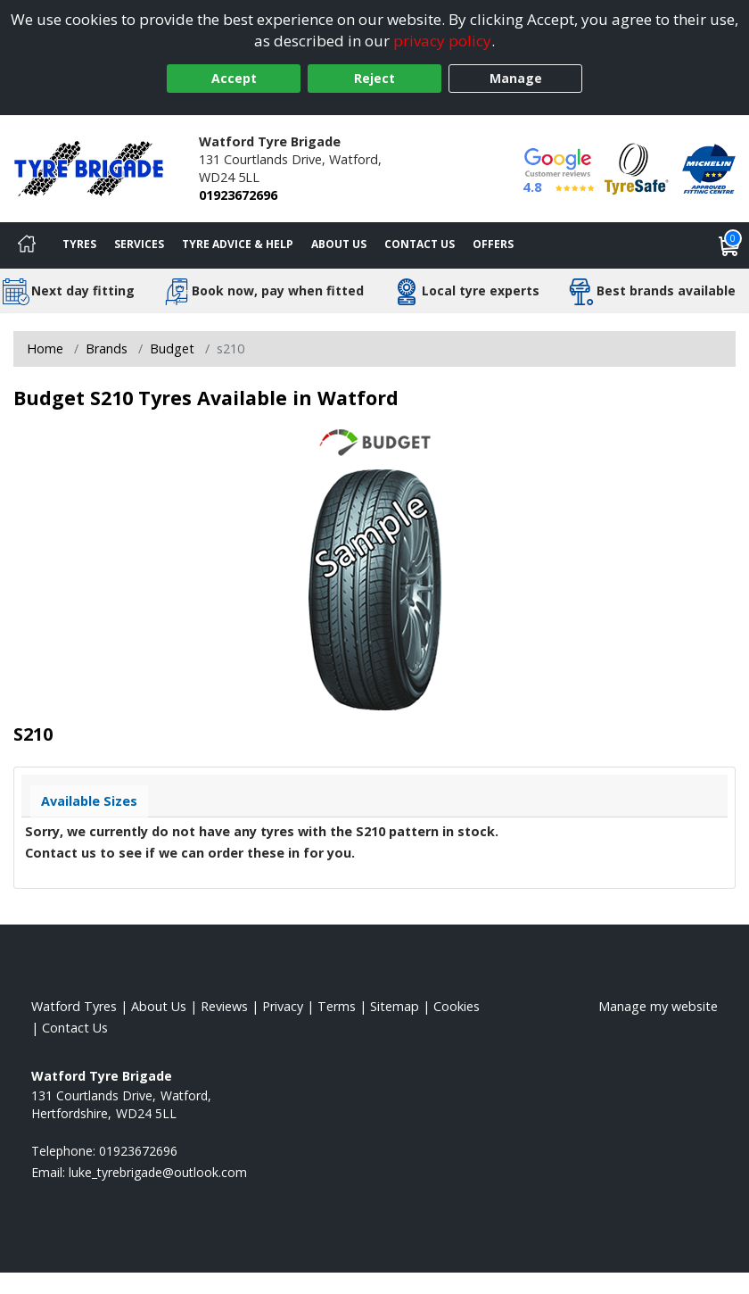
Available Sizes (89, 800)
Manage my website (658, 1006)
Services (139, 244)
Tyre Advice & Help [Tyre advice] (237, 244)
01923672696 (238, 195)
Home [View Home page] (45, 348)
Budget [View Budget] (172, 348)
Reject (374, 78)
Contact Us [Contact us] (419, 244)
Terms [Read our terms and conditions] (336, 1006)
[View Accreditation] (637, 167)
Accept (234, 78)
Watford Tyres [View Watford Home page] (74, 1006)
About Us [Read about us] (158, 1006)
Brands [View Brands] (107, 348)
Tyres (79, 244)
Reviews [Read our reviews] (224, 1006)
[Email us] (158, 1172)
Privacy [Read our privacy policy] (282, 1006)
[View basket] (729, 245)
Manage (516, 78)
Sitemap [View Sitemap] (394, 1006)
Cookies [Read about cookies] (456, 1006)
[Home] (27, 245)
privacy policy (442, 40)
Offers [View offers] (493, 244)
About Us (338, 244)
